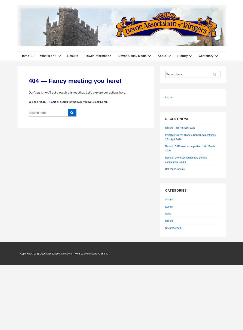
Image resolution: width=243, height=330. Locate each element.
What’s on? (51, 55)
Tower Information (98, 55)
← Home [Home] (51, 101)
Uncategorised (173, 228)
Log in (168, 97)
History (185, 55)
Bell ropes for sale (175, 169)
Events (169, 206)
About (165, 55)
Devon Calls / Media (135, 55)
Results (72, 55)
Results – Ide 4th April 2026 (180, 127)
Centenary (209, 55)
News (168, 213)
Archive (169, 199)
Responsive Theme (97, 253)
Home (28, 55)
